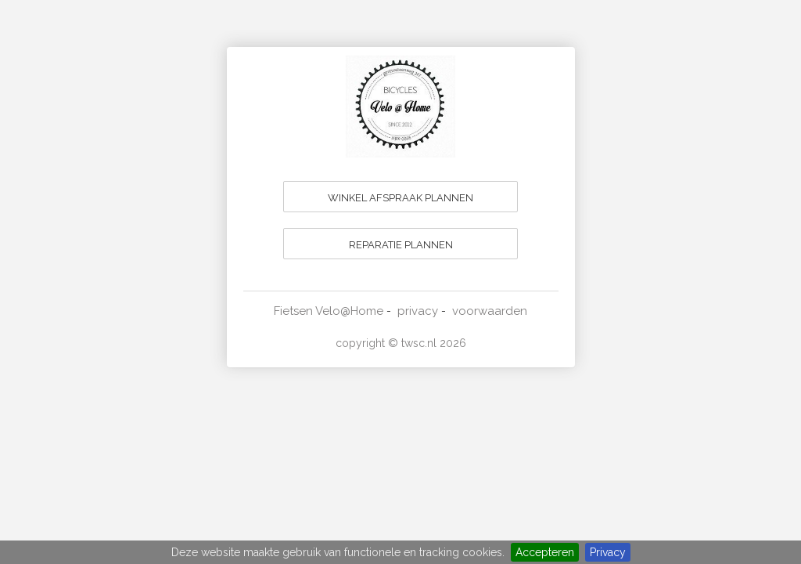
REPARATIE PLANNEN (401, 245)
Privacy (608, 552)
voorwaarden (489, 311)
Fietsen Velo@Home (328, 311)
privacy (417, 311)
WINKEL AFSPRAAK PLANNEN (400, 198)
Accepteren (544, 552)
